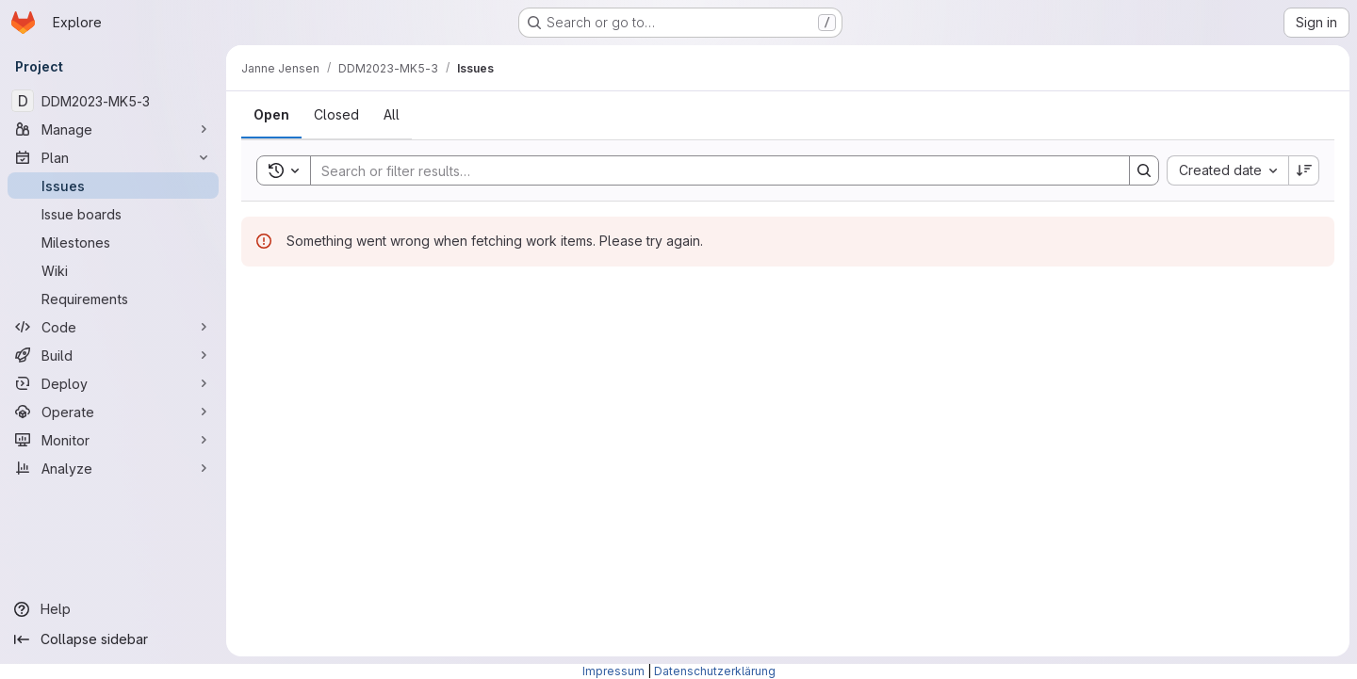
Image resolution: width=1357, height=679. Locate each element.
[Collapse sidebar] (113, 639)
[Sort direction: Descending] (1304, 170)
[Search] (710, 170)
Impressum (613, 671)
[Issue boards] (113, 214)
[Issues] (113, 185)
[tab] (271, 114)
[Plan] (113, 157)
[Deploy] (113, 383)
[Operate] (113, 411)
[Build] (113, 355)
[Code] (113, 327)
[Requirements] (113, 298)
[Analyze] (113, 468)
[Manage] (113, 129)
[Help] (113, 609)
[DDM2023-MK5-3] (113, 101)
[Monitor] (113, 440)
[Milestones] (113, 242)
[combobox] (1227, 170)
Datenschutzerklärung (715, 671)
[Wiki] (113, 270)
